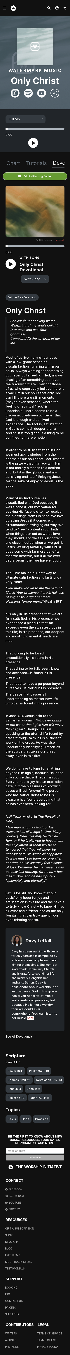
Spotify (12, 1209)
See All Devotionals (21, 1036)
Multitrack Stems (18, 1261)
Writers (11, 1333)
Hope (25, 1119)
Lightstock (59, 240)
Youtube (13, 1202)
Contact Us (14, 1300)
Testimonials (15, 1268)
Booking (11, 1287)
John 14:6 (33, 1089)
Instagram (14, 1195)
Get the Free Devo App (22, 297)
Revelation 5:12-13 (49, 1080)
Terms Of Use (46, 1340)
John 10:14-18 (40, 1098)
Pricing (10, 1307)
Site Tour (12, 1314)
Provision (41, 1119)
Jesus (12, 1119)
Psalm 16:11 (53, 601)
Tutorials (36, 163)
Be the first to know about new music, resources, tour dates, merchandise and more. (35, 1140)
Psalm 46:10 (16, 1098)
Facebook (13, 1189)
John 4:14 (16, 716)
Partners (12, 1346)
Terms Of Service (49, 1333)
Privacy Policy (48, 1346)
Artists (10, 1340)
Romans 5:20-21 (19, 1080)
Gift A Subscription (19, 1228)
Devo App (11, 1241)
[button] (57, 8)
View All (13, 1062)
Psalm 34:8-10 (39, 1071)
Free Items (12, 1255)
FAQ (7, 1294)
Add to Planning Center (35, 176)
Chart (13, 163)
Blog (8, 1248)
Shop (9, 1235)
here (30, 1018)
